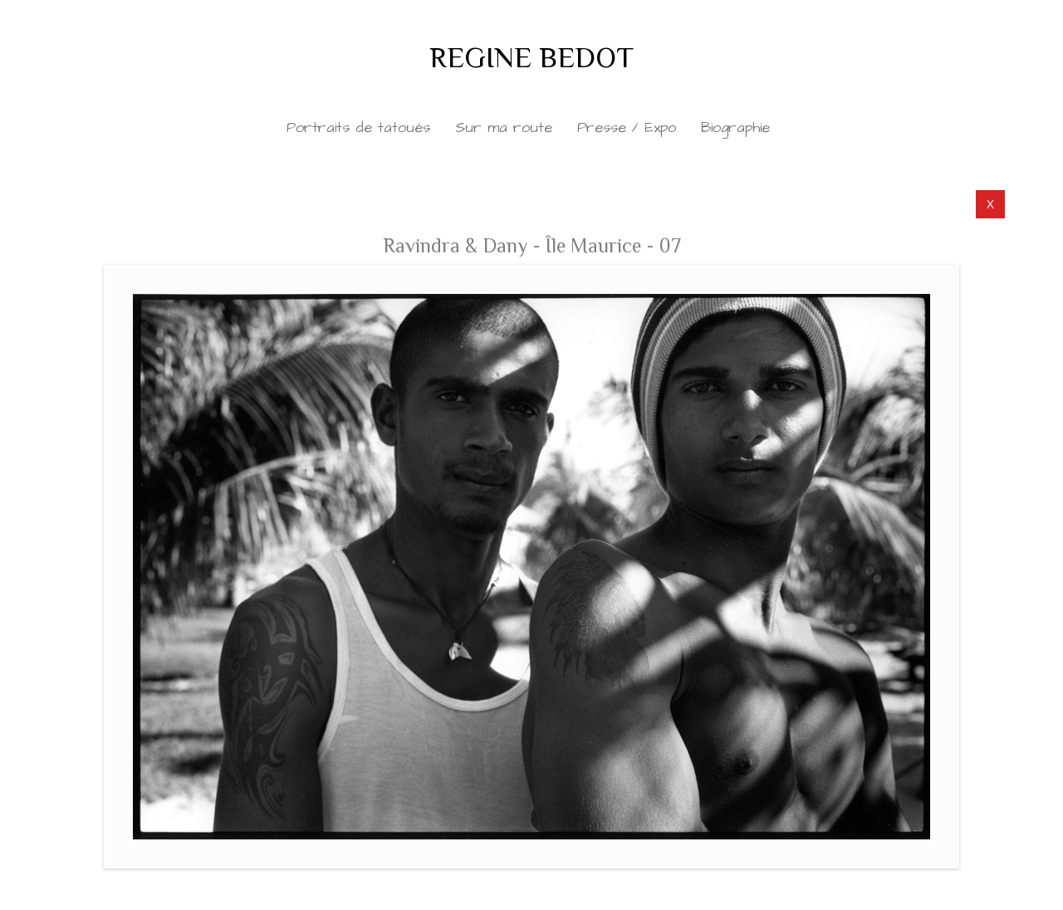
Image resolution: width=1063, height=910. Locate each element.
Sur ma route (503, 127)
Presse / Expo (626, 127)
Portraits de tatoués (358, 127)
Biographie (735, 127)
